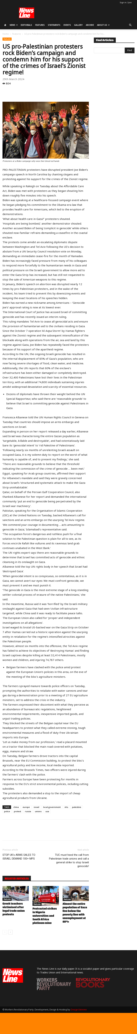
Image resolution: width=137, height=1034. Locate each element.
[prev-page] (4, 932)
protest (17, 811)
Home (5, 33)
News (14, 25)
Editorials (26, 25)
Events (67, 25)
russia (28, 811)
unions (38, 811)
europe (26, 807)
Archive (90, 25)
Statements (54, 25)
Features (40, 25)
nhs (66, 807)
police (7, 811)
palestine (76, 807)
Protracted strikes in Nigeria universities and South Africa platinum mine (44, 916)
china (16, 807)
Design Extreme (79, 1009)
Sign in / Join (126, 2)
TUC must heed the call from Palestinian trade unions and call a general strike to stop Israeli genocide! (69, 860)
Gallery (78, 25)
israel (36, 807)
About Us (103, 25)
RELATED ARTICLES (17, 878)
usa (47, 811)
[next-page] (10, 932)
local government (52, 807)
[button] (130, 25)
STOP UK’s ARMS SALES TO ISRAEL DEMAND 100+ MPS (18, 856)
